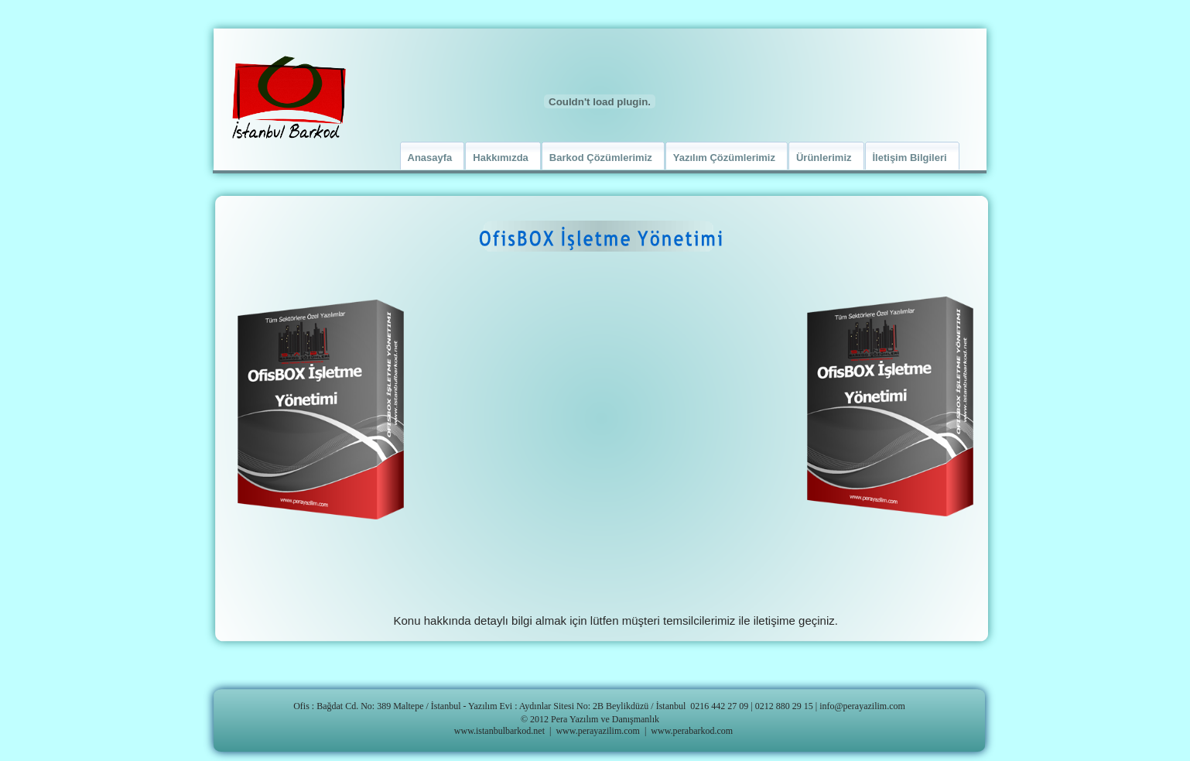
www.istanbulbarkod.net (499, 730)
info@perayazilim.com (862, 706)
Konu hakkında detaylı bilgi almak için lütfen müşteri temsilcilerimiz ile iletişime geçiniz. (616, 620)
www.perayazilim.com (598, 730)
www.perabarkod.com (692, 730)
